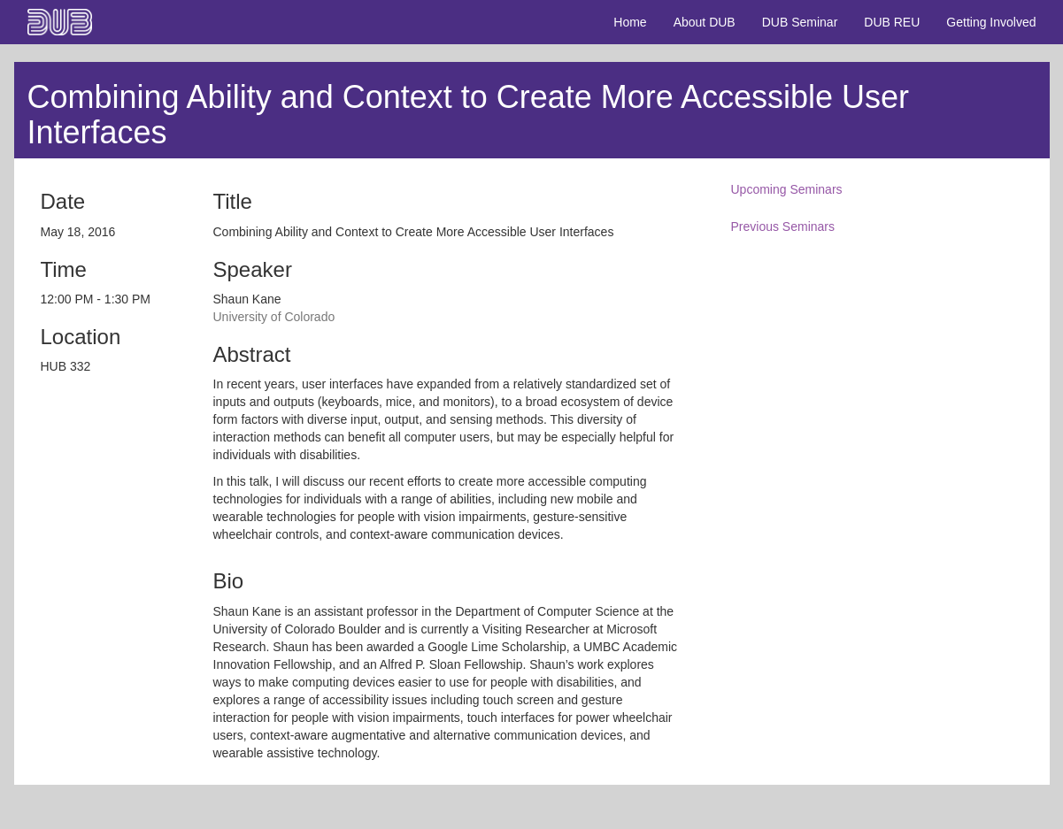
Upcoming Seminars (787, 189)
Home (629, 22)
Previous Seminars (783, 226)
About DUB (705, 22)
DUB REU (892, 22)
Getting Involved (991, 22)
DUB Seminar (800, 22)
